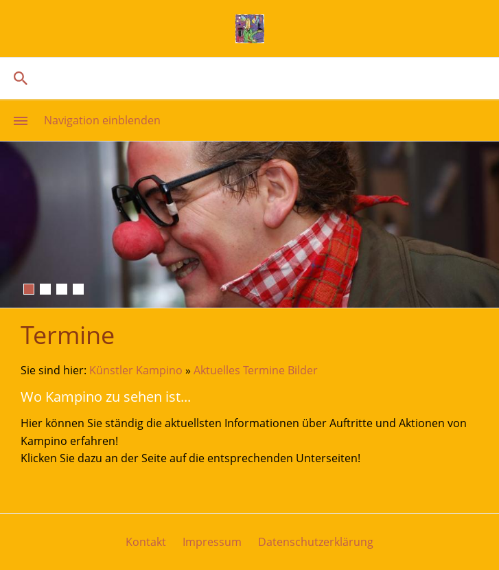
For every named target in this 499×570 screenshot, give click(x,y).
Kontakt (146, 541)
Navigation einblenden (102, 120)
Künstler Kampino (136, 370)
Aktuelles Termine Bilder (256, 370)
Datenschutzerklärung (315, 541)
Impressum (212, 541)
